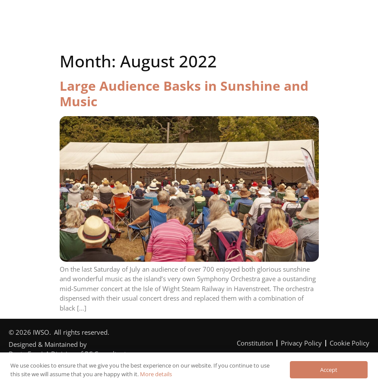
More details (156, 374)
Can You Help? (238, 19)
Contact (190, 35)
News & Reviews (313, 19)
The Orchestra (102, 19)
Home (44, 19)
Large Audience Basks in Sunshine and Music (184, 93)
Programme (170, 19)
